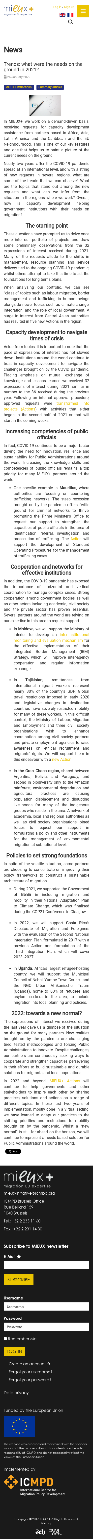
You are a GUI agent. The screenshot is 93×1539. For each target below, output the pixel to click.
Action (76, 538)
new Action (61, 759)
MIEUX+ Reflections (18, 87)
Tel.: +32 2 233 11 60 (22, 1220)
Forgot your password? (30, 1379)
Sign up (69, 7)
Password (13, 1318)
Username (13, 1298)
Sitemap (46, 1523)
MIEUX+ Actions (65, 1081)
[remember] (5, 1338)
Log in (57, 7)
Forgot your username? (31, 1371)
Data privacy (16, 1392)
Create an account (29, 1363)
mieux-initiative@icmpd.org (29, 1193)
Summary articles (50, 87)
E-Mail (10, 1256)
